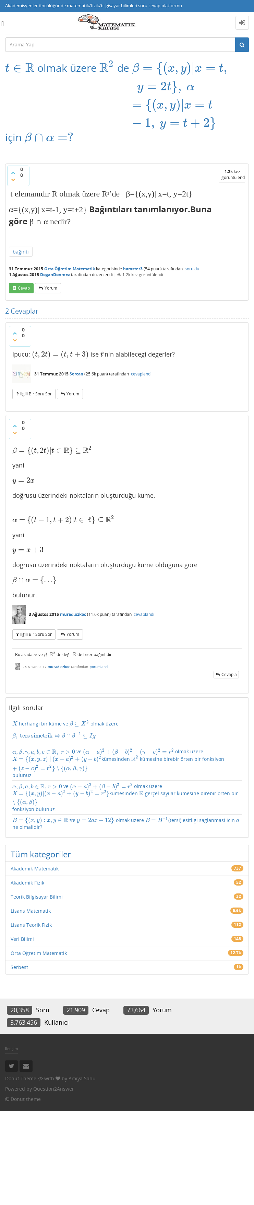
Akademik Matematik (35, 868)
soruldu (192, 269)
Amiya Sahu (82, 1078)
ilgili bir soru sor (36, 394)
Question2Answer (53, 1088)
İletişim (11, 1048)
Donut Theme (20, 1078)
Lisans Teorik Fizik (31, 925)
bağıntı (21, 251)
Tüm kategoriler (41, 854)
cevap (24, 288)
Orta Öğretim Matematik (69, 269)
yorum (51, 288)
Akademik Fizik (27, 882)
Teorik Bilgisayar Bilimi (37, 896)
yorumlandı (99, 666)
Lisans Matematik (31, 911)
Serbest (19, 967)
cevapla (229, 674)
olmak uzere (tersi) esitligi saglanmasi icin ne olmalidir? (125, 824)
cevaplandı (141, 374)
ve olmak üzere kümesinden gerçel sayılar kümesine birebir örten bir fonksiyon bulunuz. (125, 797)
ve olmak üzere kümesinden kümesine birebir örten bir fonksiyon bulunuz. (118, 763)
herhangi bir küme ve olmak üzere (127, 730)
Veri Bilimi (22, 939)
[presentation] (20, 68)
